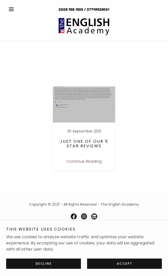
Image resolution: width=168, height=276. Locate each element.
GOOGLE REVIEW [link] (139, 79)
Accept (124, 263)
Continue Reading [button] (84, 161)
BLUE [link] (40, 79)
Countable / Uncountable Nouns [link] (83, 79)
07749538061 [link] (98, 9)
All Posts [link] (21, 79)
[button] (17, 9)
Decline (44, 263)
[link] (84, 26)
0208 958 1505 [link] (71, 9)
